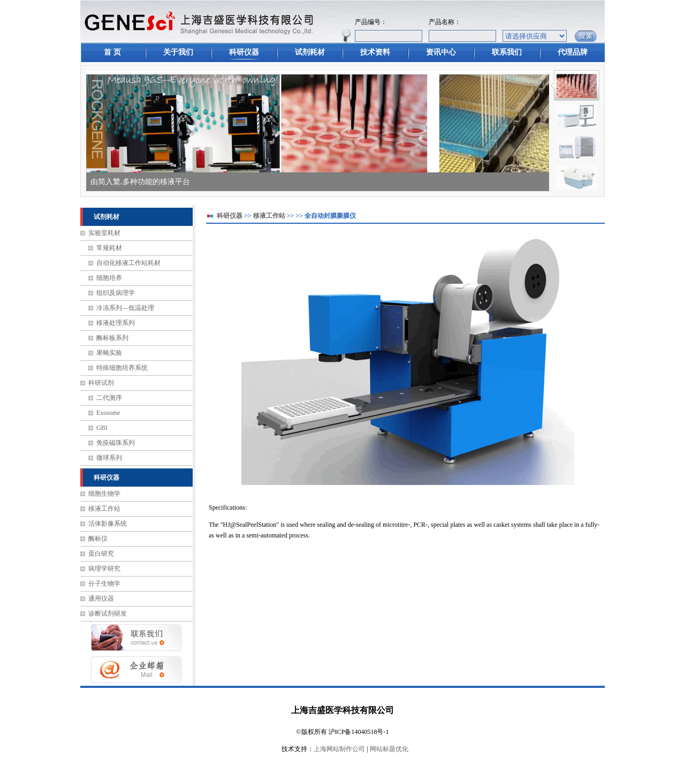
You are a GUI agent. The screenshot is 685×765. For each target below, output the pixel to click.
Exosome (108, 412)
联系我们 (507, 52)
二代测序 (109, 398)
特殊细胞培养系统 (122, 368)
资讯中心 (441, 52)
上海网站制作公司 (339, 749)
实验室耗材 (104, 233)
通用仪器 (101, 598)
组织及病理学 (115, 293)
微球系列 (109, 457)
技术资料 (375, 52)
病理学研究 (104, 568)
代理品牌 (573, 52)
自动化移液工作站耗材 (128, 263)
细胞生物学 (104, 493)
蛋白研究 (101, 553)
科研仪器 (244, 52)
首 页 (112, 52)
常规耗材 (109, 248)
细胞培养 (109, 278)
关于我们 (178, 52)
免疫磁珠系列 (115, 442)
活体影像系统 (107, 523)
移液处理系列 (115, 323)
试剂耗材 (310, 52)
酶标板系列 (112, 338)
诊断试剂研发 (107, 613)
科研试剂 (101, 383)
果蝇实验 (109, 353)
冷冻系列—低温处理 (125, 308)
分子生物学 (104, 583)
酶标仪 (98, 538)
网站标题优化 (389, 749)
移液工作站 (104, 508)
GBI (102, 427)
